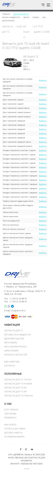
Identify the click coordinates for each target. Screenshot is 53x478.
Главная (6, 14)
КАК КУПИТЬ (10, 424)
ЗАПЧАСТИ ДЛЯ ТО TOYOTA (17, 379)
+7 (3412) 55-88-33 (18, 301)
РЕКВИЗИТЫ (10, 417)
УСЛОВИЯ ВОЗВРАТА (14, 436)
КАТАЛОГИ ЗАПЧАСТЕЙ (15, 354)
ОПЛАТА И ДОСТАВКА (14, 428)
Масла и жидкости (11, 17)
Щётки (26, 17)
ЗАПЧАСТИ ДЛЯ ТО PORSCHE (18, 395)
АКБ (44, 17)
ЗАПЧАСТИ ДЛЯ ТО (13, 330)
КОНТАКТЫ (9, 365)
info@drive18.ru (18, 310)
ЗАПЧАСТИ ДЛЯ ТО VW (15, 391)
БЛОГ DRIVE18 (11, 409)
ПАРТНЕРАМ (10, 413)
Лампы (36, 17)
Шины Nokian (8, 21)
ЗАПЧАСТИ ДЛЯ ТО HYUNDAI (18, 383)
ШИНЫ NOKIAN (11, 350)
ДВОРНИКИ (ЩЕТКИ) (14, 338)
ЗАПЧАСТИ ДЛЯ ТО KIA (15, 387)
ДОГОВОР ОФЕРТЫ (13, 433)
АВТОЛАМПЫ (10, 342)
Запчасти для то (21, 14)
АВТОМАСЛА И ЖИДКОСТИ (17, 334)
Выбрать (43, 80)
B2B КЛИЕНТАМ (11, 362)
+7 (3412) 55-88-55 (18, 298)
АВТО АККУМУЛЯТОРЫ (15, 346)
